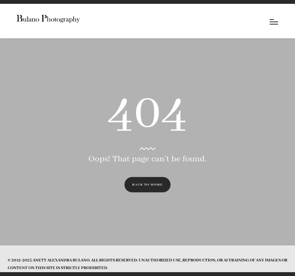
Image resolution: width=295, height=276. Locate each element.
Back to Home (147, 184)
